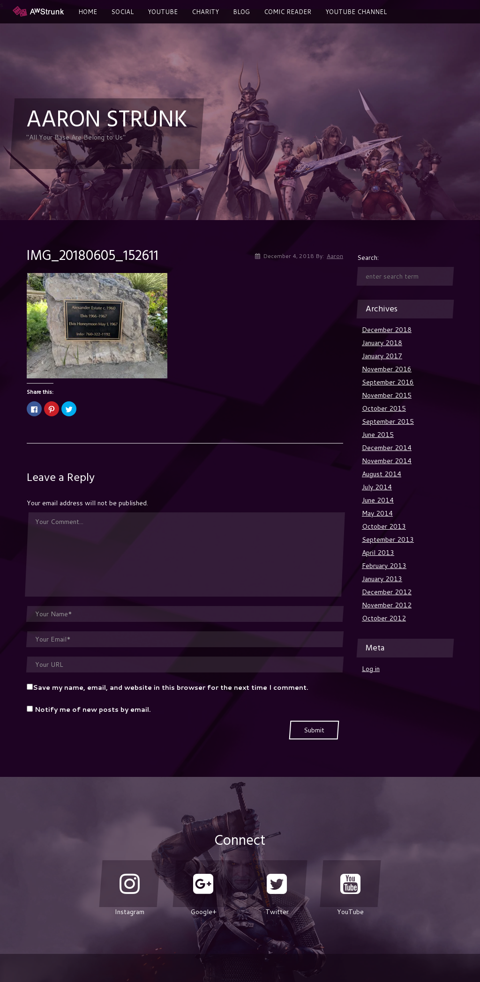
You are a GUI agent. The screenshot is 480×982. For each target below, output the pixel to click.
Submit (314, 730)
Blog (241, 11)
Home (87, 11)
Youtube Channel (356, 11)
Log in (371, 668)
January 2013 (382, 578)
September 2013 (388, 539)
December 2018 (387, 329)
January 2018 (382, 342)
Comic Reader (287, 11)
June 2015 (378, 434)
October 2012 (384, 618)
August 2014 (381, 474)
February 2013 (384, 565)
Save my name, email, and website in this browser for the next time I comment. (170, 687)
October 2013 (384, 526)
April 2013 (378, 552)
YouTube (163, 11)
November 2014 (387, 460)
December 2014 (387, 447)
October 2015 (384, 408)
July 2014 (377, 487)
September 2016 (388, 382)
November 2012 (387, 605)
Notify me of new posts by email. (93, 709)
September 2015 (388, 421)
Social (122, 11)
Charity (205, 11)
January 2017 (382, 356)
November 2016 (387, 369)
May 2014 (377, 513)
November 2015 (387, 395)
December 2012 (387, 592)
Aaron (335, 256)
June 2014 (378, 500)
